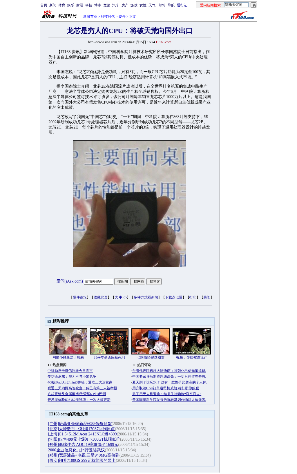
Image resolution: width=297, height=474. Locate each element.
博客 (97, 5)
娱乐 (70, 5)
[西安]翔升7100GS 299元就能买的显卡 (82, 460)
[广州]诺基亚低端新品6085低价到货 (80, 423)
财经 (79, 5)
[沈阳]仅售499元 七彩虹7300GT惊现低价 (84, 439)
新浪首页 (90, 17)
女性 (143, 5)
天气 (151, 5)
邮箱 (162, 5)
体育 (61, 5)
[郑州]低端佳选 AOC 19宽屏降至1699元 (83, 444)
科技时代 (108, 17)
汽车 (115, 5)
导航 (171, 5)
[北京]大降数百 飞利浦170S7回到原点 (81, 429)
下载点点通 (173, 297)
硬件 (122, 17)
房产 (125, 5)
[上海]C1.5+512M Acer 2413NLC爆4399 (82, 434)
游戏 (134, 5)
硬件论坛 (80, 297)
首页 (43, 5)
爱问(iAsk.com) (70, 281)
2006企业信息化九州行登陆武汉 (76, 450)
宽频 (106, 5)
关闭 (206, 297)
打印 (192, 297)
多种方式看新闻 (146, 297)
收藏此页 (101, 297)
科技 (88, 5)
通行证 (182, 5)
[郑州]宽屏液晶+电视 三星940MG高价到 (83, 455)
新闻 (52, 5)
